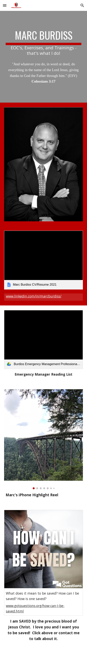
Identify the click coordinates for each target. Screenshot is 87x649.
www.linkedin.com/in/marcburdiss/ (33, 296)
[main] (43, 42)
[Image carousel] (43, 439)
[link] (43, 260)
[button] (4, 5)
